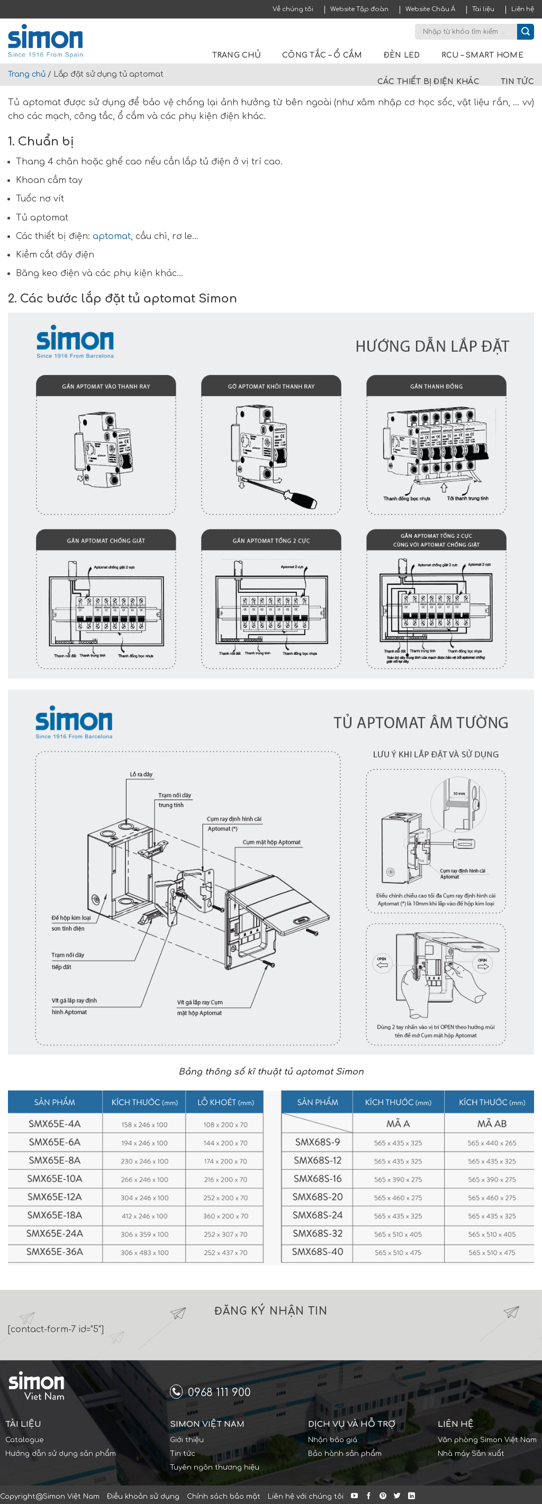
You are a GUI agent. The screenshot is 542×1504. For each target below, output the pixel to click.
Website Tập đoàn (359, 9)
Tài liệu (483, 9)
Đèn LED (402, 55)
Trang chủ (236, 55)
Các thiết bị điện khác (428, 82)
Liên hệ (522, 9)
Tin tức (517, 82)
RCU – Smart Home (482, 55)
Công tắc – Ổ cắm (322, 55)
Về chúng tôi (293, 9)
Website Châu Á (430, 9)
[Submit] (525, 32)
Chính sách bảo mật (223, 1496)
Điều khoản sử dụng (143, 1496)
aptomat (112, 236)
